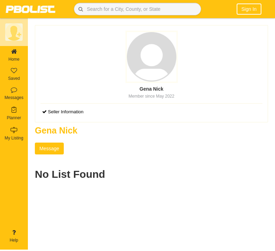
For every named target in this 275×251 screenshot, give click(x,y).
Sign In (249, 9)
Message (49, 148)
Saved (14, 74)
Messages (14, 93)
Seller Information (63, 111)
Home (14, 55)
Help (14, 236)
